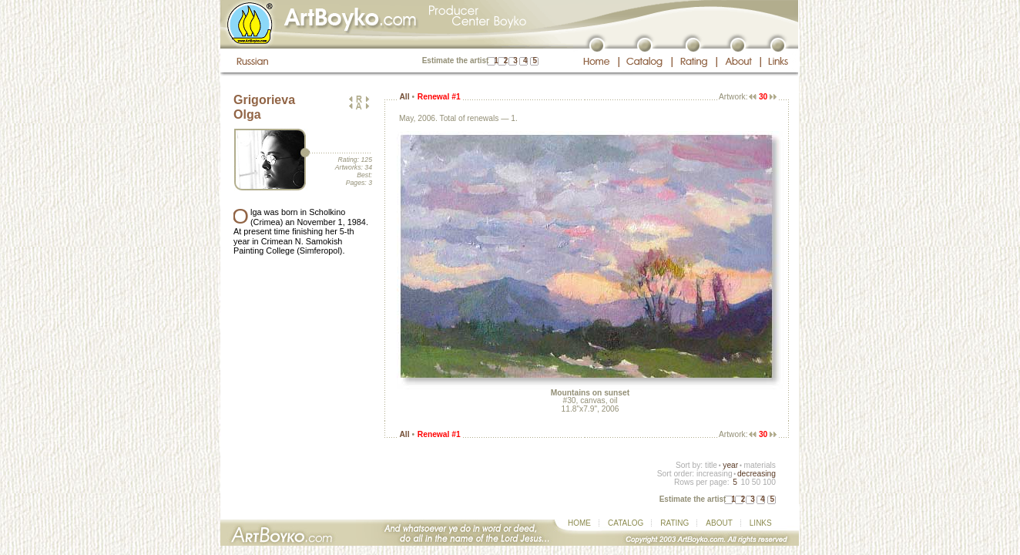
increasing (714, 473)
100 (769, 482)
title (711, 465)
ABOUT (719, 523)
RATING (674, 523)
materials (759, 465)
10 (744, 482)
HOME (579, 523)
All (404, 96)
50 (756, 482)
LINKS (761, 523)
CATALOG (625, 523)
